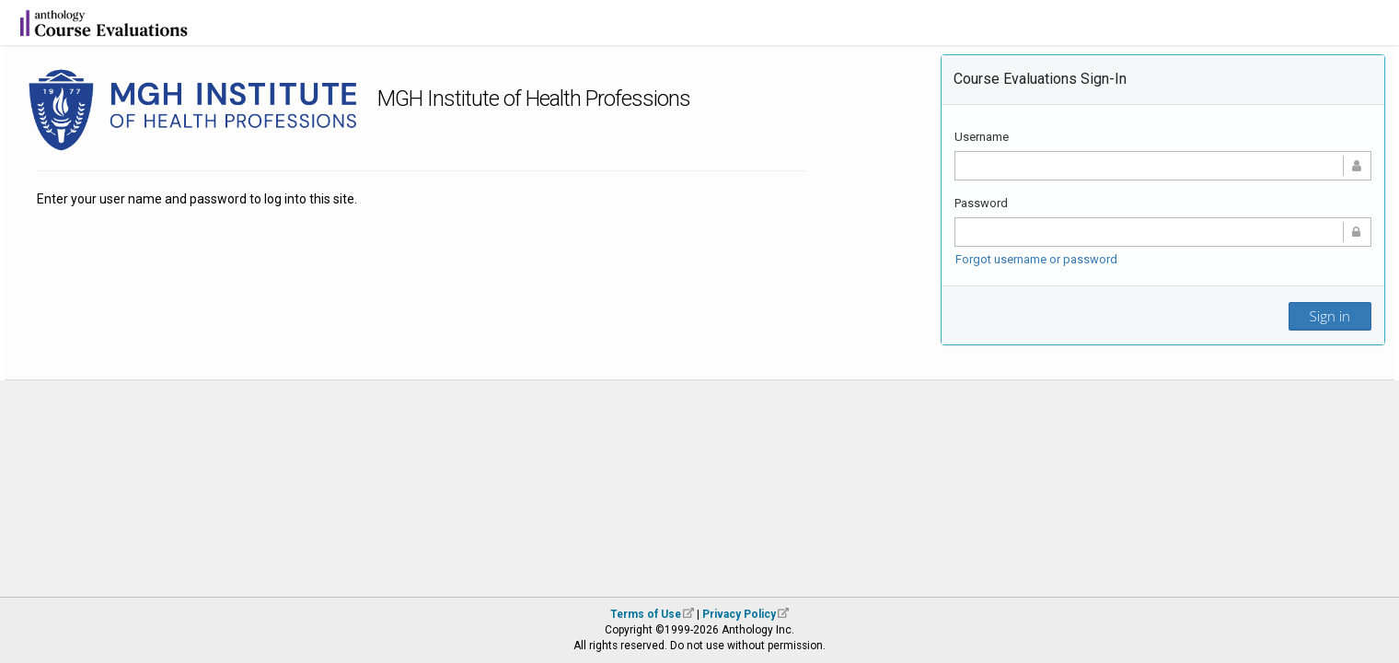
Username (981, 137)
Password (981, 203)
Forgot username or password (1036, 259)
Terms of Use (645, 614)
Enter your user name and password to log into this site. (197, 199)
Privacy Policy (739, 614)
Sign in (1330, 316)
